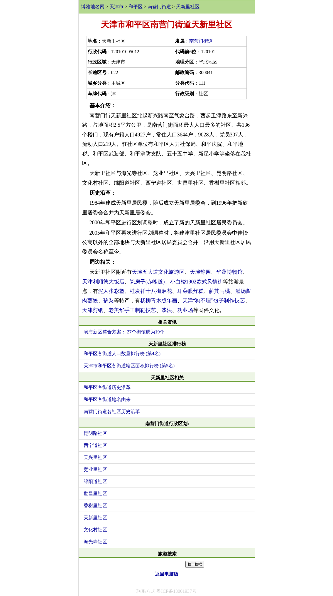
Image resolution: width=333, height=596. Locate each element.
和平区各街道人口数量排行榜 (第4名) (122, 353)
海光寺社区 (95, 541)
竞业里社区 (95, 469)
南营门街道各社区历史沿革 (112, 411)
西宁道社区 (95, 445)
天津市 (116, 6)
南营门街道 (159, 6)
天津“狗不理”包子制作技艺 (213, 300)
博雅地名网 (92, 6)
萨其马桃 (219, 291)
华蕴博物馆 (229, 272)
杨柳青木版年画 (158, 300)
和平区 (136, 6)
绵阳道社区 (95, 481)
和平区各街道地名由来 (107, 399)
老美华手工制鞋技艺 (132, 310)
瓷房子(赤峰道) (147, 282)
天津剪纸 (92, 310)
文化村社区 (95, 529)
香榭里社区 (95, 505)
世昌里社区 (95, 493)
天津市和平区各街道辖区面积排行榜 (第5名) (129, 365)
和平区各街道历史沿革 (107, 387)
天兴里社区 (95, 457)
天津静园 (200, 272)
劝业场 (185, 310)
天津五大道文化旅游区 (158, 272)
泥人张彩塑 (111, 291)
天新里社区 (188, 6)
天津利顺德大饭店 (103, 282)
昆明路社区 (95, 433)
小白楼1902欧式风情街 (196, 282)
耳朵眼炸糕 (190, 291)
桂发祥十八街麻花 (151, 291)
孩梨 (108, 300)
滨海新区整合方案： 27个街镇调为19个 (124, 331)
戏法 (166, 310)
